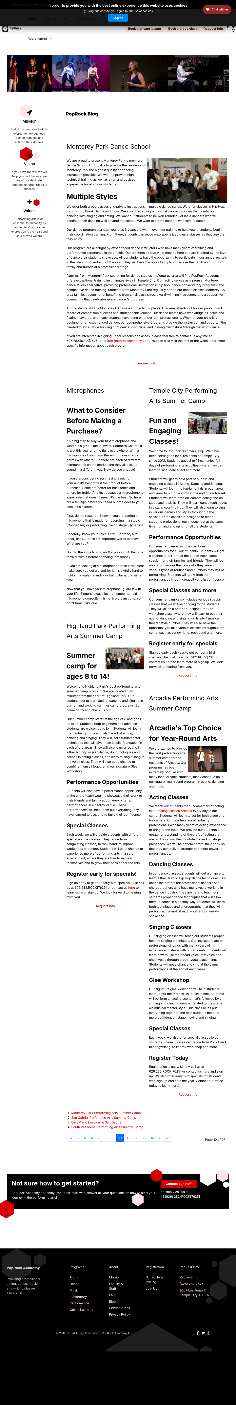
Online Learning (81, 1309)
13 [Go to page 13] (144, 1138)
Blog (112, 1301)
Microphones (86, 390)
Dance (74, 1284)
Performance (79, 1303)
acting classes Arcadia (175, 811)
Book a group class (181, 29)
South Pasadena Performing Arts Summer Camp (107, 1127)
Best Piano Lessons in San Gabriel (96, 1122)
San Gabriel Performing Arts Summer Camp (103, 1117)
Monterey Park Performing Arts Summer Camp (106, 1113)
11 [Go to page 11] (128, 1138)
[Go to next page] (159, 1137)
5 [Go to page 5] (85, 1138)
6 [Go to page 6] (92, 1138)
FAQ (112, 1295)
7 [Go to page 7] (99, 1138)
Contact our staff (179, 1183)
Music (74, 1290)
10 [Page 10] (120, 1138)
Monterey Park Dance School (110, 146)
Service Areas (119, 1308)
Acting (74, 1277)
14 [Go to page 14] (152, 1138)
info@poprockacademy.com (128, 341)
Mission (115, 1277)
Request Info (212, 29)
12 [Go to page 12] (135, 1138)
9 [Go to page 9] (112, 1138)
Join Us (151, 1288)
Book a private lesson (143, 29)
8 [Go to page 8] (106, 1138)
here (131, 887)
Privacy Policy (119, 1314)
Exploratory (78, 1297)
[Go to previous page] (78, 1137)
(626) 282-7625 (192, 1284)
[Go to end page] (167, 1137)
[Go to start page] (71, 1137)
